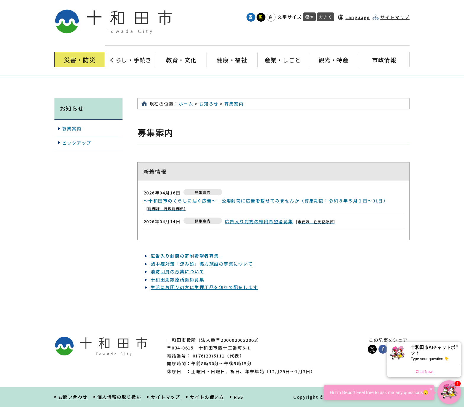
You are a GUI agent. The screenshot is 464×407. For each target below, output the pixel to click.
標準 (309, 17)
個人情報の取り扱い (119, 397)
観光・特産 (333, 59)
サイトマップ (395, 17)
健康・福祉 (232, 59)
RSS (238, 397)
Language (357, 17)
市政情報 (384, 59)
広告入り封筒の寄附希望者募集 (280, 221)
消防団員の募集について (177, 271)
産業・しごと (283, 59)
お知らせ (209, 103)
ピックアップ (76, 143)
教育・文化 (181, 59)
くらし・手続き (130, 59)
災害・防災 (80, 59)
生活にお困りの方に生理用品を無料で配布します (204, 287)
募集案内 (234, 103)
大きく (325, 17)
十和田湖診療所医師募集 (177, 279)
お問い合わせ (73, 397)
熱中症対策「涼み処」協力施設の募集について (202, 264)
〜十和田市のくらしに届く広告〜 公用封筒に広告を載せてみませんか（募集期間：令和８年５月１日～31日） (266, 204)
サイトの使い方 (207, 397)
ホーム (186, 103)
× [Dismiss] (457, 346)
